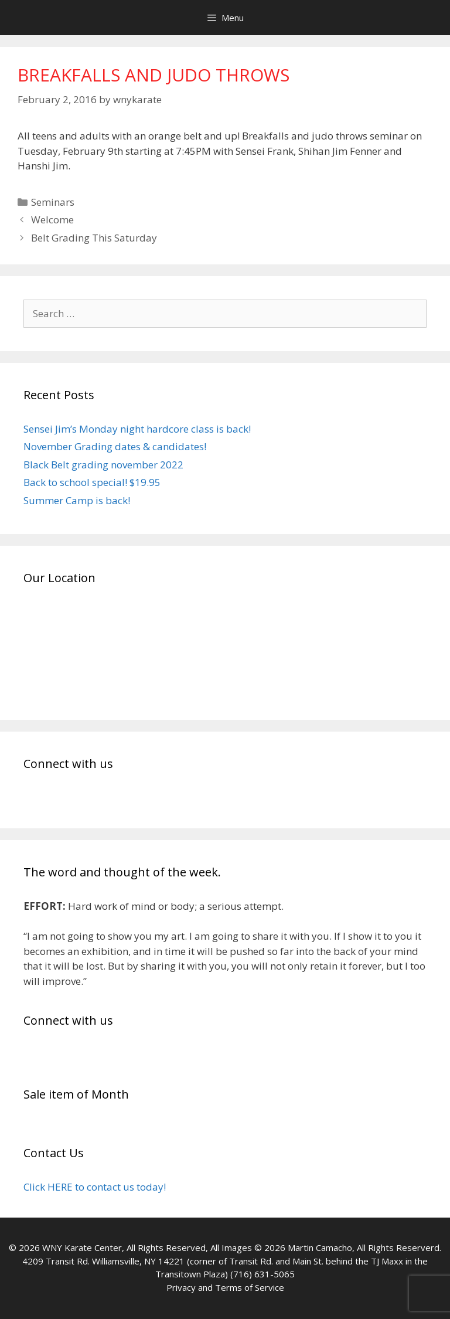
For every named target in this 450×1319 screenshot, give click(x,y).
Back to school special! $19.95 (92, 482)
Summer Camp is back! (76, 500)
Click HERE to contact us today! (94, 1187)
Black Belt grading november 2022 (103, 464)
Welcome (52, 219)
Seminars (52, 202)
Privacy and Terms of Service (225, 1287)
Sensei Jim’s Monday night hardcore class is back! (137, 429)
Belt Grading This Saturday (94, 237)
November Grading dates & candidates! (114, 446)
